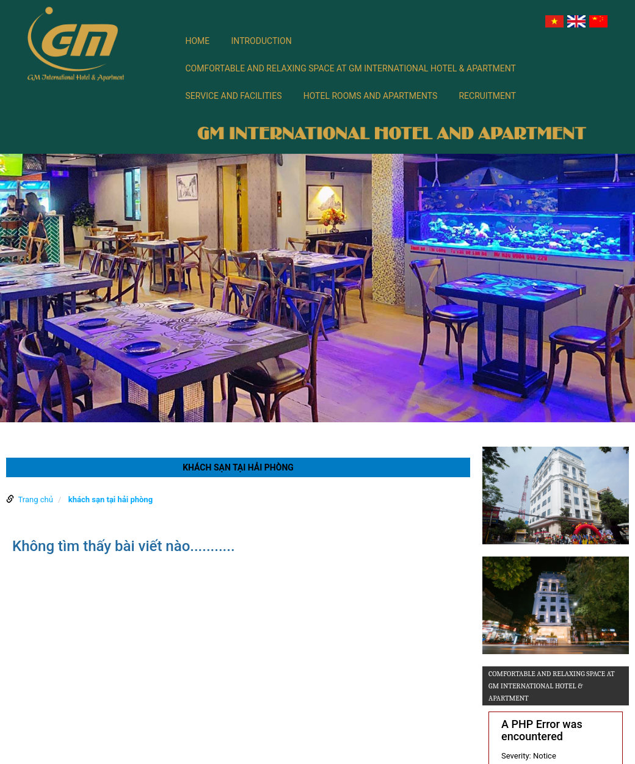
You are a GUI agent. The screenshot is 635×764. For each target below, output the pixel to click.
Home (198, 41)
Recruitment (487, 96)
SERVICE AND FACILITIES (234, 96)
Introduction (261, 41)
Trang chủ (35, 499)
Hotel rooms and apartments (370, 96)
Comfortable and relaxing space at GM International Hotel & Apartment (351, 68)
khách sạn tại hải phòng (110, 499)
